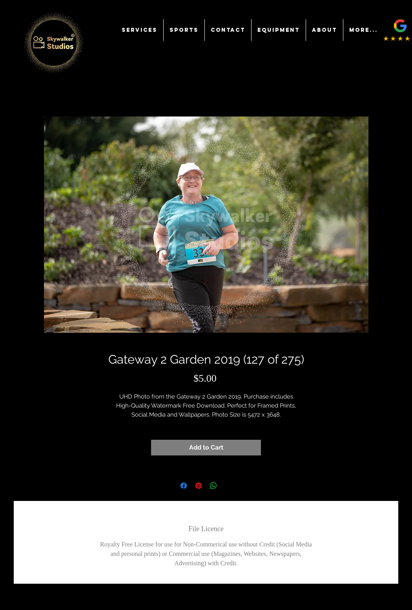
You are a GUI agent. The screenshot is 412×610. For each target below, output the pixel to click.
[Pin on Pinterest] (198, 485)
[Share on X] (228, 485)
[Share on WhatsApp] (213, 485)
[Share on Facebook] (183, 485)
